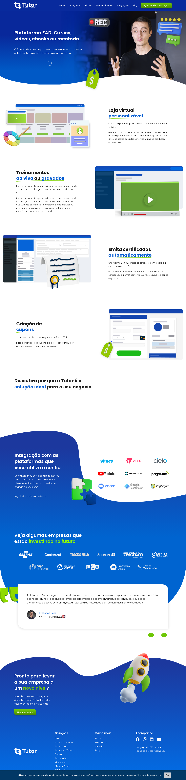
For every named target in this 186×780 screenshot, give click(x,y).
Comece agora (25, 712)
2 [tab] (94, 634)
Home (62, 5)
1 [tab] (91, 634)
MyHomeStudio (62, 766)
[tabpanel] (93, 606)
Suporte (99, 746)
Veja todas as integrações (30, 496)
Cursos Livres (61, 746)
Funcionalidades (104, 5)
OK (167, 775)
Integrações (123, 5)
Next (164, 634)
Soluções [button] (75, 5)
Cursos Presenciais (64, 742)
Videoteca (60, 762)
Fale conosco (102, 742)
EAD (57, 738)
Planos (88, 5)
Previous (151, 634)
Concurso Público (64, 750)
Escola (58, 754)
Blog (135, 5)
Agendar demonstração (156, 5)
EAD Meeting (61, 770)
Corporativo (61, 758)
